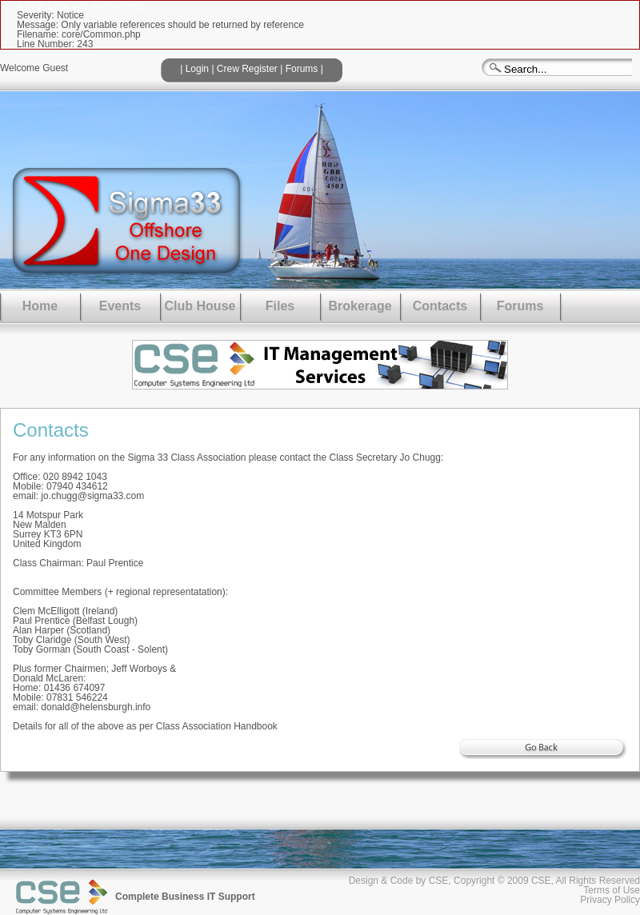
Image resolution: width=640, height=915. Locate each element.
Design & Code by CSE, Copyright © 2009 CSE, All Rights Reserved (494, 880)
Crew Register (247, 68)
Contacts (440, 306)
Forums (302, 68)
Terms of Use (611, 890)
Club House (200, 306)
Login (197, 68)
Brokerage (359, 306)
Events (120, 306)
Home (40, 306)
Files (280, 306)
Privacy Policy (610, 899)
